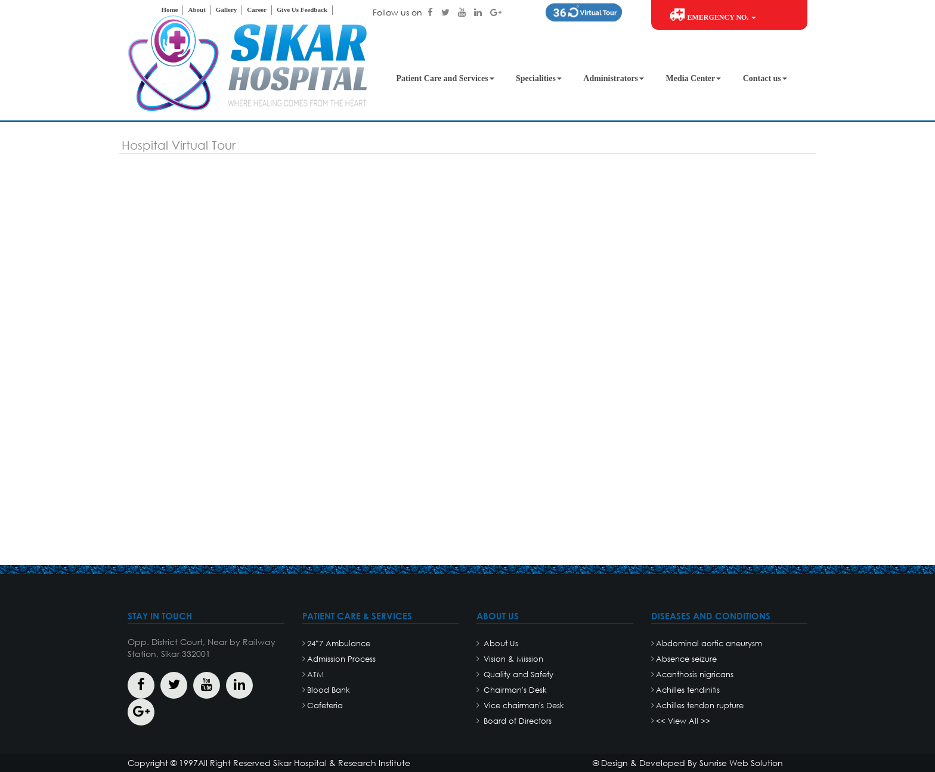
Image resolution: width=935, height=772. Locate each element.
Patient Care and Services (445, 78)
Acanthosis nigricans (694, 674)
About (196, 9)
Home (169, 9)
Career (257, 9)
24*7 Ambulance (338, 643)
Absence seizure (686, 659)
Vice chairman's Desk (522, 705)
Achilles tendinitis (688, 690)
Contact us (765, 78)
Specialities (539, 78)
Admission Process (341, 659)
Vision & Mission (512, 659)
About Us (499, 643)
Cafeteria (325, 705)
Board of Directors (516, 721)
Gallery (226, 9)
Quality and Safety (517, 674)
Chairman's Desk (514, 690)
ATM (315, 674)
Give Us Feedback (302, 9)
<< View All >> (683, 721)
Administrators (613, 78)
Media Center (693, 78)
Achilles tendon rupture (700, 705)
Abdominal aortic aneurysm (709, 643)
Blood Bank (328, 690)
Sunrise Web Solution (741, 762)
